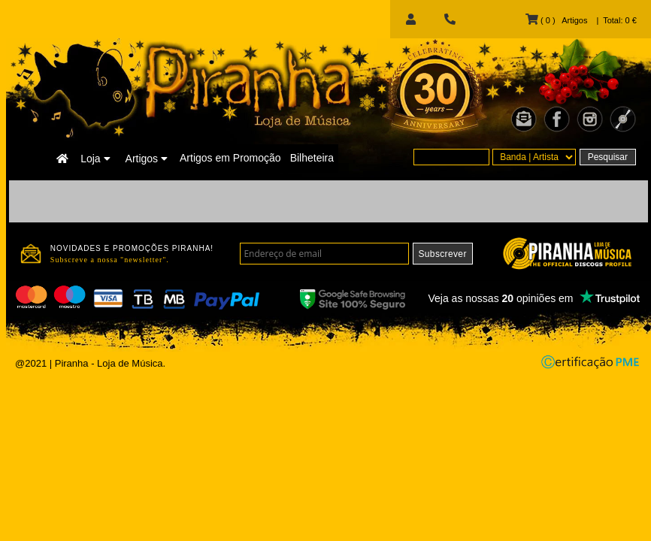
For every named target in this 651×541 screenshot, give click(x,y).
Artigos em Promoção (230, 158)
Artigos (147, 159)
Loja (95, 159)
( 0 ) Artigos (556, 20)
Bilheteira (312, 158)
